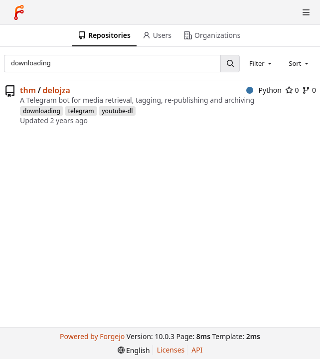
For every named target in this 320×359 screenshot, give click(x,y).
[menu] (134, 350)
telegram (81, 111)
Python (264, 90)
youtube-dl (117, 111)
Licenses (171, 350)
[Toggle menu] (306, 12)
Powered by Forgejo (92, 336)
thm (28, 90)
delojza (56, 90)
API (196, 350)
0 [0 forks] (309, 90)
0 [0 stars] (292, 90)
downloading (41, 111)
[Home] (19, 12)
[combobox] (261, 63)
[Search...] (229, 63)
